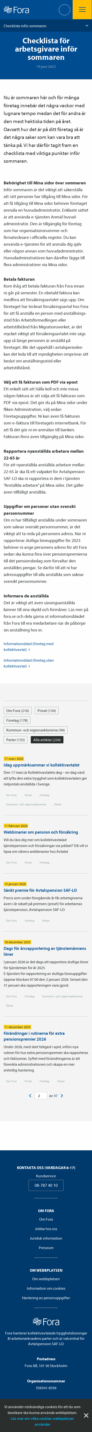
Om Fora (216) (17, 710)
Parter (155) (15, 739)
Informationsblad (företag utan (29, 663)
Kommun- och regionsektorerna (26, 804)
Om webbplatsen (46, 1278)
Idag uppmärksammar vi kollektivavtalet (41, 765)
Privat (28, 795)
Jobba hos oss (46, 1228)
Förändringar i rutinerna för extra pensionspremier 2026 (34, 1036)
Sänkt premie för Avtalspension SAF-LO (40, 890)
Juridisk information (46, 1238)
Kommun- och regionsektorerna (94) (35, 730)
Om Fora (11, 795)
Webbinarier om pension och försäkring (41, 832)
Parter (57, 804)
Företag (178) (17, 720)
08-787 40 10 (46, 1185)
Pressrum (46, 1247)
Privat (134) (47, 710)
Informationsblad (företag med (29, 646)
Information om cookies (46, 1288)
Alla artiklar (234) (47, 739)
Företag (44, 795)
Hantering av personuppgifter (46, 1297)
